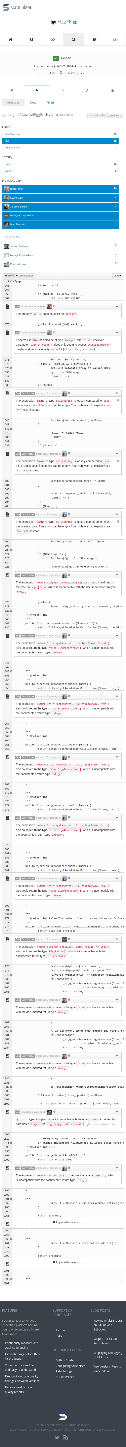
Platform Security (83, 1429)
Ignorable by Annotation (79, 349)
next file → (116, 115)
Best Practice (60, 134)
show (79, 1222)
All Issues (13, 102)
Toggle (118, 7)
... (74, 643)
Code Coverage (24, 275)
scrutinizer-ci (55, 1425)
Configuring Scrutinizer (70, 1366)
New (33, 102)
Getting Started (65, 1360)
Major (60, 164)
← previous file (98, 115)
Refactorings (64, 1371)
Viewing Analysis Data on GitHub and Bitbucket (107, 1325)
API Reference (65, 1377)
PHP (58, 1325)
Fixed (50, 102)
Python (60, 1330)
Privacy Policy (61, 1429)
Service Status (106, 1429)
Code (117, 275)
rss (65, 1437)
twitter (56, 1437)
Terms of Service (39, 1429)
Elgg (73, 21)
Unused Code (60, 147)
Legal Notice (17, 1429)
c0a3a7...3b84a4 (66, 66)
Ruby (59, 1336)
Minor (60, 171)
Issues (9, 275)
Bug (60, 140)
